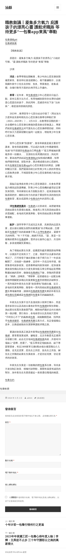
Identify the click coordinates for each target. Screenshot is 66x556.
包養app (25, 165)
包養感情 (32, 94)
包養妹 (25, 150)
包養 (38, 150)
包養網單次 (18, 128)
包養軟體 (4, 388)
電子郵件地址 (11, 472)
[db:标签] (40, 398)
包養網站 (35, 272)
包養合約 (35, 198)
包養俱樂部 (13, 320)
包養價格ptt (11, 39)
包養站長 (12, 294)
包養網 (31, 205)
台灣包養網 (43, 231)
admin (29, 398)
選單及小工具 (57, 10)
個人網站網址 (11, 484)
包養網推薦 (11, 43)
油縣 (8, 7)
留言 (8, 422)
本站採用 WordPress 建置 (16, 552)
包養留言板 (15, 165)
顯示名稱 (9, 460)
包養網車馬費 (37, 291)
